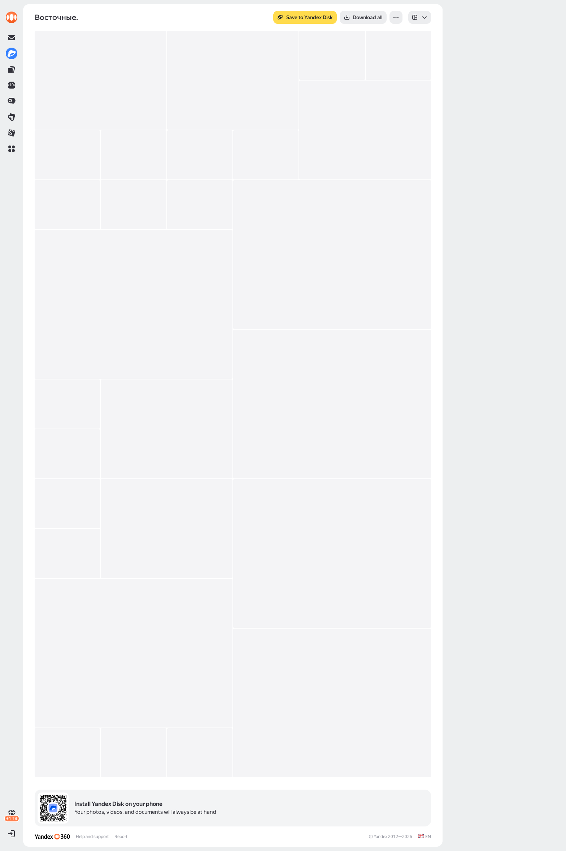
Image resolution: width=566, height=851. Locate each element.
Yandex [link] (380, 836)
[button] (11, 149)
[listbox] (419, 17)
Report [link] (120, 836)
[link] (11, 17)
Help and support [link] (92, 836)
